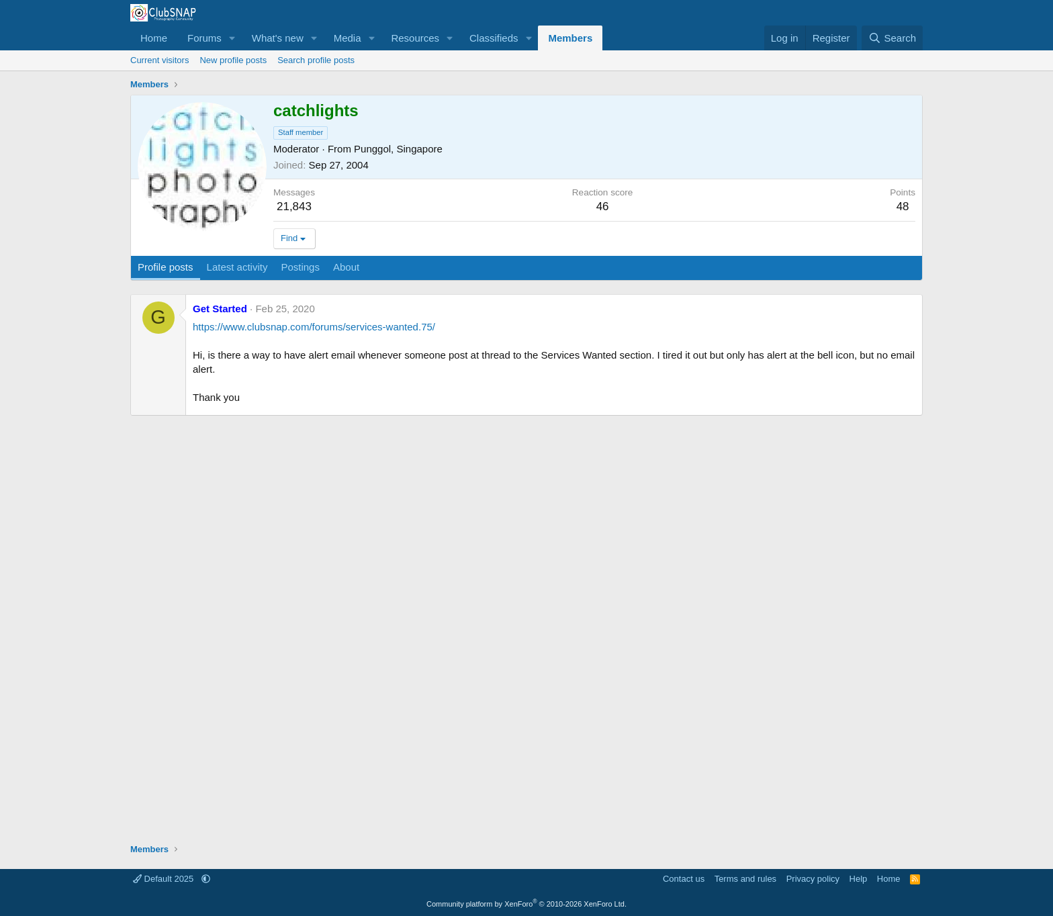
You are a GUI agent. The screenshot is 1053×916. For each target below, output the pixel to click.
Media (347, 38)
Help (859, 879)
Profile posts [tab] (165, 267)
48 (903, 206)
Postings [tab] (300, 267)
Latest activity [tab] (237, 267)
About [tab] (346, 267)
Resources (415, 38)
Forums (204, 38)
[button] (232, 38)
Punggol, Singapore (398, 148)
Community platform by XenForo (526, 904)
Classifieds (493, 38)
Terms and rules (745, 879)
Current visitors (159, 60)
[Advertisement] (526, 631)
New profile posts (233, 60)
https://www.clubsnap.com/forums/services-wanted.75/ (314, 326)
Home (153, 38)
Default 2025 (164, 879)
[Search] (892, 38)
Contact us (683, 879)
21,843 (294, 206)
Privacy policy (812, 879)
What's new (278, 38)
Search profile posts (316, 60)
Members (570, 38)
